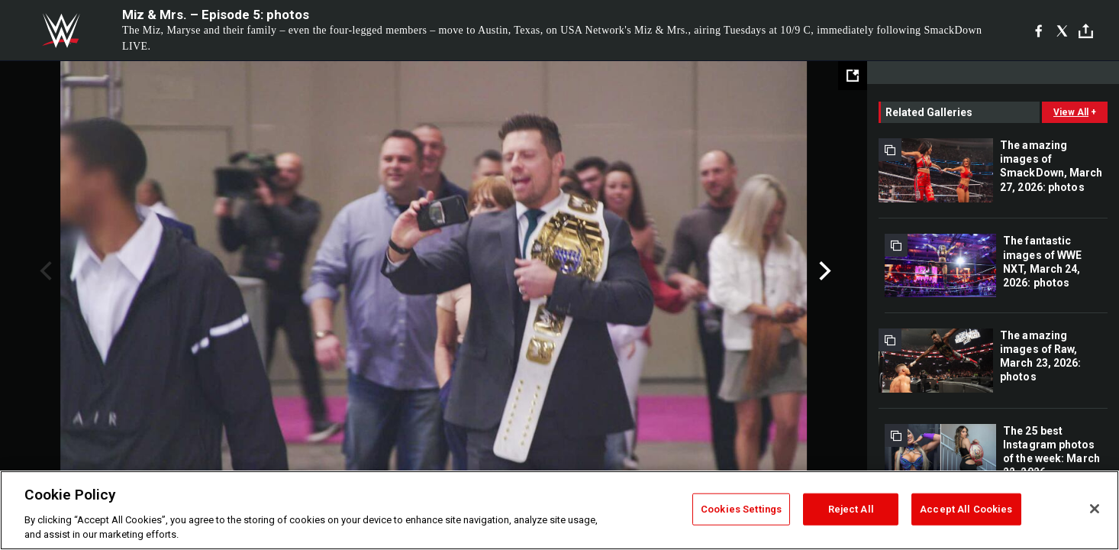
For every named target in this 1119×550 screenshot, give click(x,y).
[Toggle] (1086, 31)
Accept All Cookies (966, 509)
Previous (44, 271)
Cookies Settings (741, 509)
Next (823, 271)
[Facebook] (1038, 30)
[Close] (1094, 509)
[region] (559, 510)
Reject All (851, 509)
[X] (1062, 30)
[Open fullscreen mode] (852, 75)
